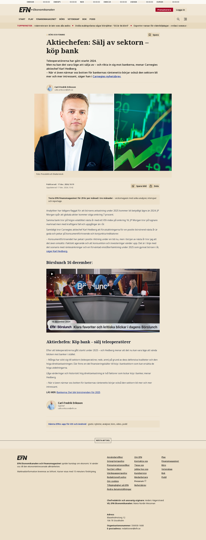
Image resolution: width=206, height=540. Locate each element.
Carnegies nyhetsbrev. (107, 76)
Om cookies (113, 481)
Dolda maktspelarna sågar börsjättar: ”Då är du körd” (103, 25)
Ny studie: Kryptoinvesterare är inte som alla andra (46, 25)
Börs (164, 465)
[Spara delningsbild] (139, 186)
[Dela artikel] (154, 186)
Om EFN (138, 457)
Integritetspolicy (115, 461)
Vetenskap (167, 469)
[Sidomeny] (185, 19)
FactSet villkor (114, 469)
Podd (164, 477)
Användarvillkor (115, 457)
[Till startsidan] (37, 9)
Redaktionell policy (116, 477)
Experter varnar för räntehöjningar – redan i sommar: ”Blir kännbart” (169, 25)
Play (164, 457)
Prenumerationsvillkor (118, 465)
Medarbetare (141, 477)
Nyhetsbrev (140, 485)
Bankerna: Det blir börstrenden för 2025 (78, 392)
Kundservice (140, 473)
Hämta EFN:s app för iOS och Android (67, 424)
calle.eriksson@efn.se (64, 90)
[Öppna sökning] (178, 19)
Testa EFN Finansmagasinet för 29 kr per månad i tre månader (80, 198)
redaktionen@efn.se (131, 528)
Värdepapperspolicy (117, 473)
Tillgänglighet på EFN (118, 485)
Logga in (180, 9)
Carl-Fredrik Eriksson (65, 87)
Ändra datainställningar (119, 489)
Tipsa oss (139, 465)
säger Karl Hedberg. (57, 251)
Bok (163, 473)
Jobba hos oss (141, 469)
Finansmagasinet (170, 461)
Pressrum (140, 481)
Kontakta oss (141, 461)
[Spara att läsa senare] (154, 35)
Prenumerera (164, 9)
